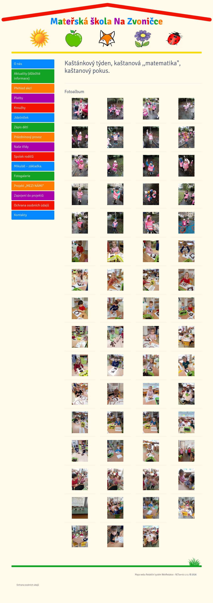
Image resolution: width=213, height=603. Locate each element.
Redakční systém (153, 574)
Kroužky (20, 108)
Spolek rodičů (24, 156)
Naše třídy (21, 147)
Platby (18, 98)
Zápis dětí (21, 127)
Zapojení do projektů (29, 195)
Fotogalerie (22, 176)
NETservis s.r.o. (182, 574)
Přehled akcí (23, 88)
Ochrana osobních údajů (31, 205)
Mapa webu (140, 574)
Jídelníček (21, 117)
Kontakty (20, 215)
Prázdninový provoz (28, 137)
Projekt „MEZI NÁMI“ (29, 186)
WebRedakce (168, 574)
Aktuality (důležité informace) (27, 76)
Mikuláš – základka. (28, 166)
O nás (18, 64)
